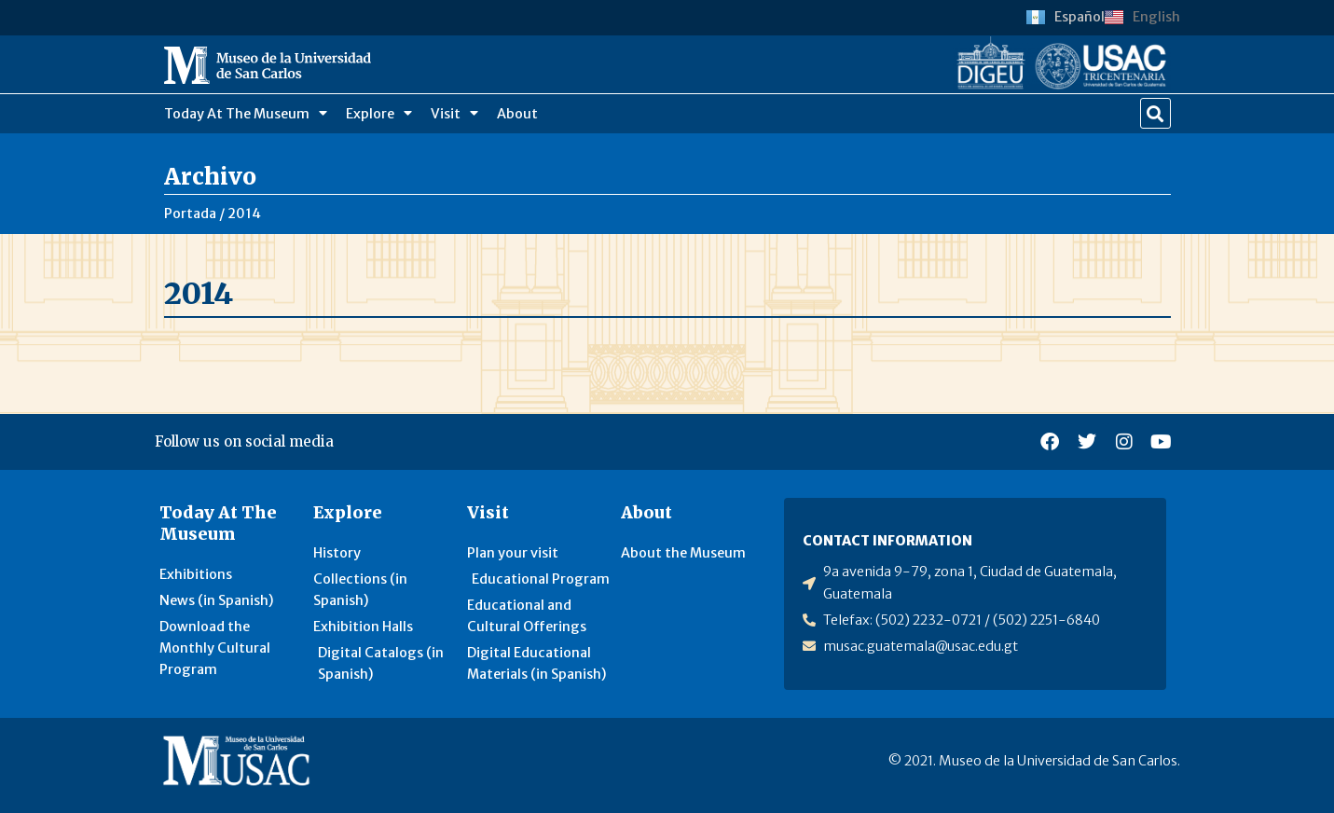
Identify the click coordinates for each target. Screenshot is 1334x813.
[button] (1155, 113)
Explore (379, 113)
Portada (190, 213)
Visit (454, 113)
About (517, 113)
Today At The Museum (245, 113)
